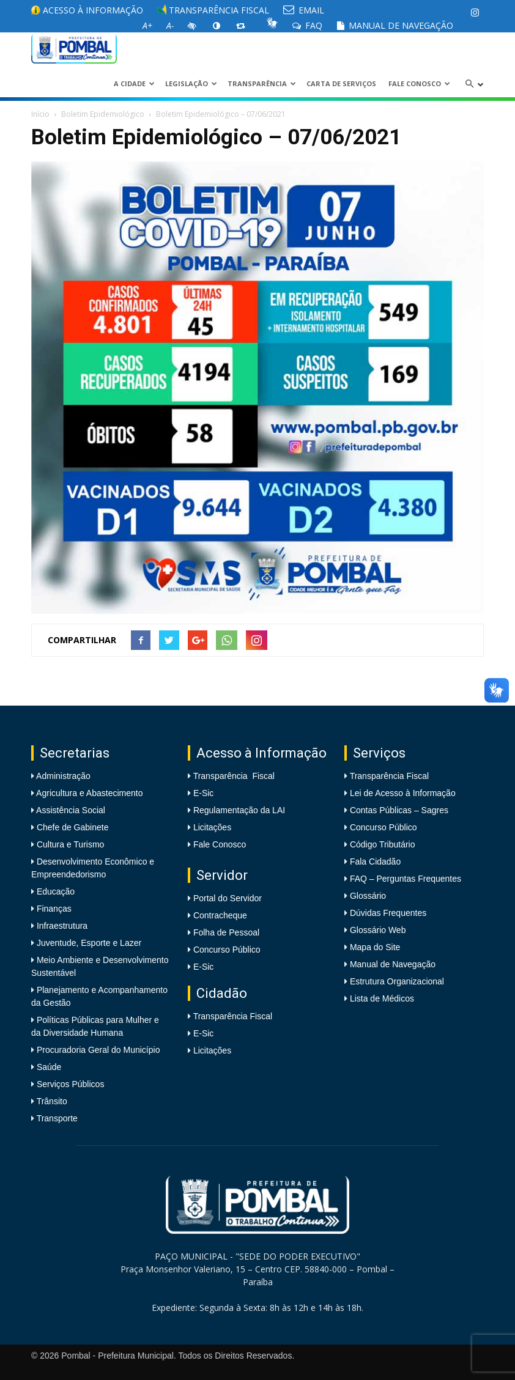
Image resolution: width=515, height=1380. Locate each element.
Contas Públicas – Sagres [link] (399, 810)
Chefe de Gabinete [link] (71, 827)
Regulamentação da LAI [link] (239, 810)
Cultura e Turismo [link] (69, 844)
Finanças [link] (53, 908)
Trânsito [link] (50, 1101)
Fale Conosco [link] (419, 83)
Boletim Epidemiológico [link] (102, 114)
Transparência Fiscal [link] (213, 10)
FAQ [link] (307, 25)
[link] (474, 12)
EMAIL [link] (303, 10)
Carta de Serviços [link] (341, 83)
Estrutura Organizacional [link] (397, 981)
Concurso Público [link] (227, 949)
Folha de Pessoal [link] (226, 932)
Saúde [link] (47, 1067)
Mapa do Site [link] (375, 947)
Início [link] (40, 114)
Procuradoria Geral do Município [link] (98, 1050)
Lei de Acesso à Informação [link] (403, 793)
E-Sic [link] (203, 793)
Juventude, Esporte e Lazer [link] (87, 943)
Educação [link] (54, 891)
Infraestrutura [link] (60, 926)
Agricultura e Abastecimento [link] (88, 793)
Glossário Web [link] (378, 930)
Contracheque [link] (220, 915)
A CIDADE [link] (134, 83)
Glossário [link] (368, 896)
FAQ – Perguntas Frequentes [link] (405, 879)
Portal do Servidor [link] (227, 898)
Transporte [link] (56, 1118)
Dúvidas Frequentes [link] (388, 913)
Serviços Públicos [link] (69, 1084)
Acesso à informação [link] (87, 10)
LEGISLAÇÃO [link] (191, 83)
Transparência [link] (262, 83)
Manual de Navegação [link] (394, 25)
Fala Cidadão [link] (375, 861)
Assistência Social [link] (69, 810)
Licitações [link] (212, 827)
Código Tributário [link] (382, 844)
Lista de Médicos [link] (382, 998)
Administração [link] (62, 776)
